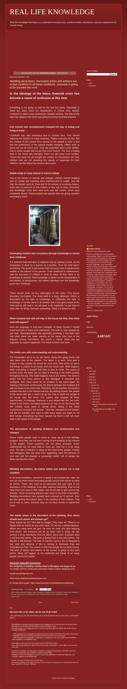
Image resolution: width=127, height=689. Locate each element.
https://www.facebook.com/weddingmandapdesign (52, 583)
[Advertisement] (63, 48)
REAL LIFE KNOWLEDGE (52, 12)
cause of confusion (56, 592)
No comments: (29, 589)
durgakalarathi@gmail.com (21, 574)
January (93, 385)
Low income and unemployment (26, 594)
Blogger (72, 678)
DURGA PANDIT (94, 249)
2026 (91, 383)
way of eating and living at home (45, 594)
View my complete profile (95, 310)
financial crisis (67, 592)
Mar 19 (94, 399)
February (94, 388)
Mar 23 (94, 402)
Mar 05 (94, 393)
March (93, 391)
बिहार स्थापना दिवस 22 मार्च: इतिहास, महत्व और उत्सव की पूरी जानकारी (33, 612)
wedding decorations (62, 594)
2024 (91, 377)
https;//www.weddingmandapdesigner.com (28, 578)
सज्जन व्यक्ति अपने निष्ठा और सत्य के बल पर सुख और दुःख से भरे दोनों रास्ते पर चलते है (34, 643)
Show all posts (62, 73)
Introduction (92, 86)
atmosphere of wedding (44, 592)
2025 (91, 380)
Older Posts (75, 602)
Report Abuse (92, 316)
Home (40, 602)
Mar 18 (94, 396)
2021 (91, 371)
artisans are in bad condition (23, 592)
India (17, 596)
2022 (91, 374)
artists (34, 592)
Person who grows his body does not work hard (27, 660)
